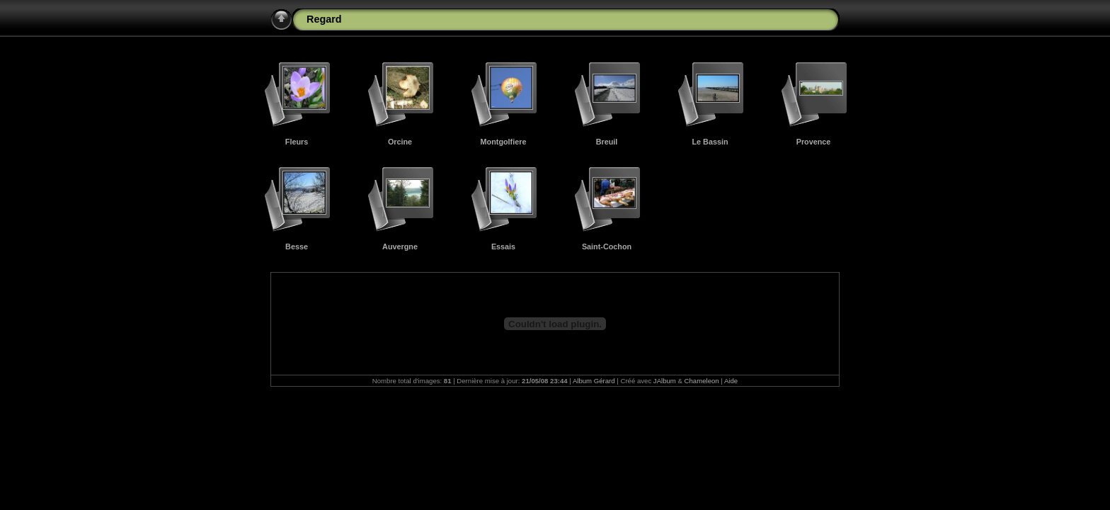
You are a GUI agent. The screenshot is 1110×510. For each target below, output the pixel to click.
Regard (324, 19)
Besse (296, 246)
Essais (503, 246)
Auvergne (400, 246)
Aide (731, 381)
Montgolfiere (504, 141)
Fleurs (296, 141)
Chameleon (702, 381)
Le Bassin (710, 141)
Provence (813, 141)
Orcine (400, 141)
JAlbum (664, 381)
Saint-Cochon (606, 246)
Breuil (607, 141)
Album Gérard (594, 381)
